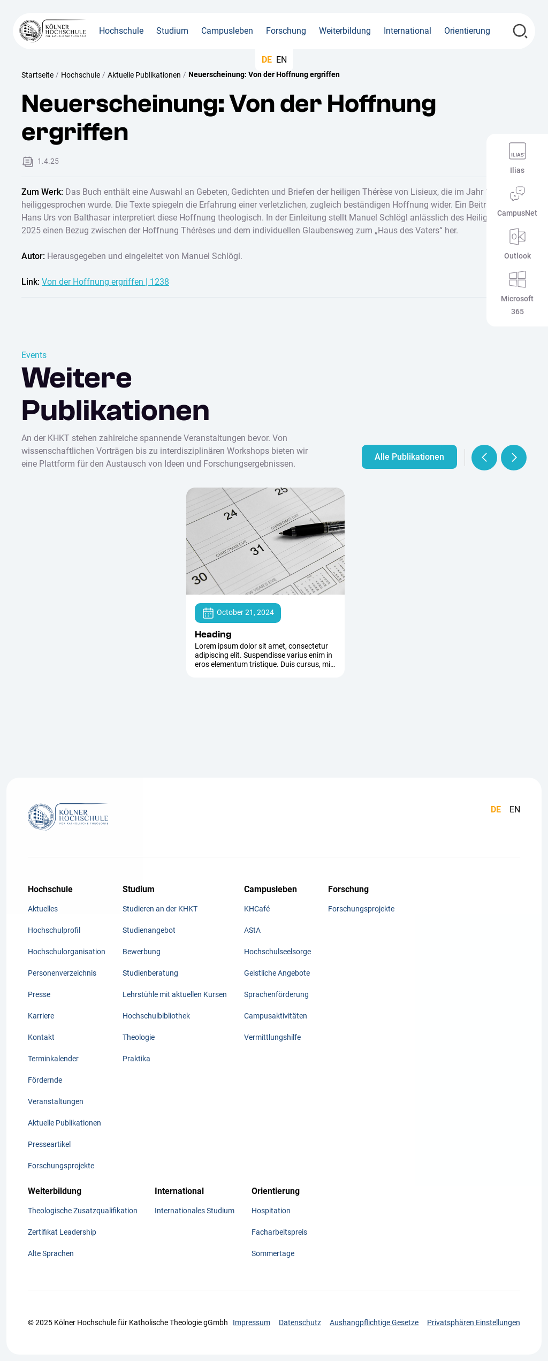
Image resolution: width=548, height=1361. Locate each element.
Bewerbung (142, 951)
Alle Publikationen (409, 457)
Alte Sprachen (51, 1253)
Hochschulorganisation (66, 951)
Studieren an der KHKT (160, 908)
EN (281, 60)
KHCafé (257, 908)
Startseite (37, 75)
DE (267, 60)
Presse (39, 994)
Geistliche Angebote (277, 973)
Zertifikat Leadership (62, 1232)
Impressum (251, 1322)
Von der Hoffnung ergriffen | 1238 (105, 282)
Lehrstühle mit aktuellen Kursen (175, 994)
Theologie (139, 1037)
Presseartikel (49, 1144)
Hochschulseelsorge (277, 951)
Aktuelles (43, 908)
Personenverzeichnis (62, 973)
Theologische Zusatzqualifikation (83, 1210)
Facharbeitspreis (279, 1232)
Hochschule (80, 75)
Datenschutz (300, 1322)
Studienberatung (150, 973)
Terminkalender (53, 1058)
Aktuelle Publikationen (144, 75)
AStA (252, 930)
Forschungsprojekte (61, 1165)
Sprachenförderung (276, 994)
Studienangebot (149, 930)
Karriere (41, 1016)
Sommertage (273, 1253)
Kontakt (41, 1037)
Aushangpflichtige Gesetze (374, 1322)
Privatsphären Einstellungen (473, 1322)
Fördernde (45, 1080)
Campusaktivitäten (275, 1016)
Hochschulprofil (54, 930)
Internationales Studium (194, 1210)
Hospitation (271, 1210)
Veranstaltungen (55, 1101)
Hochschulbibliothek (156, 1016)
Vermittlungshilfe (272, 1037)
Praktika (136, 1058)
